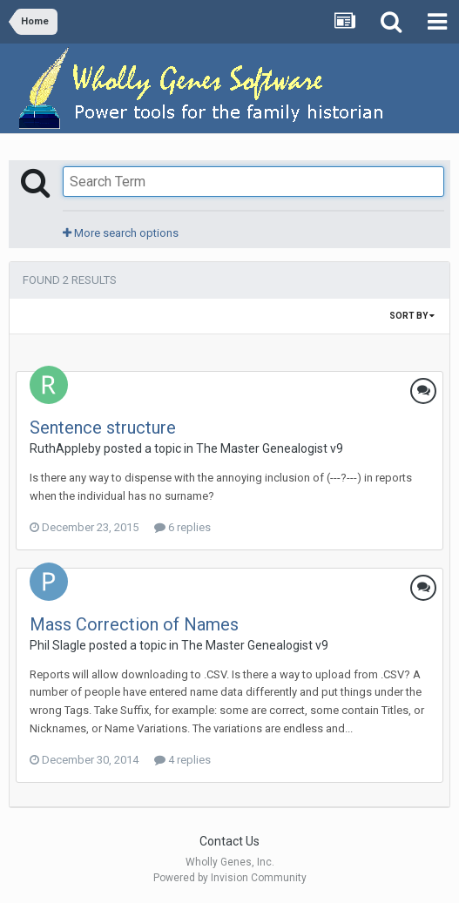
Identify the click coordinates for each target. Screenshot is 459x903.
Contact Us (229, 841)
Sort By (412, 315)
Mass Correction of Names (134, 624)
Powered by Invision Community (230, 878)
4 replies (182, 759)
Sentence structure (103, 427)
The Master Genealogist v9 (269, 448)
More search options (121, 232)
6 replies (182, 527)
